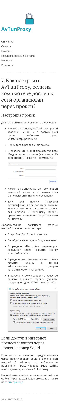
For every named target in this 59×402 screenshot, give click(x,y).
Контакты (7, 65)
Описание (7, 41)
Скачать (6, 46)
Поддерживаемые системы (18, 55)
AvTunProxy (16, 29)
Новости (6, 60)
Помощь (6, 51)
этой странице (14, 382)
